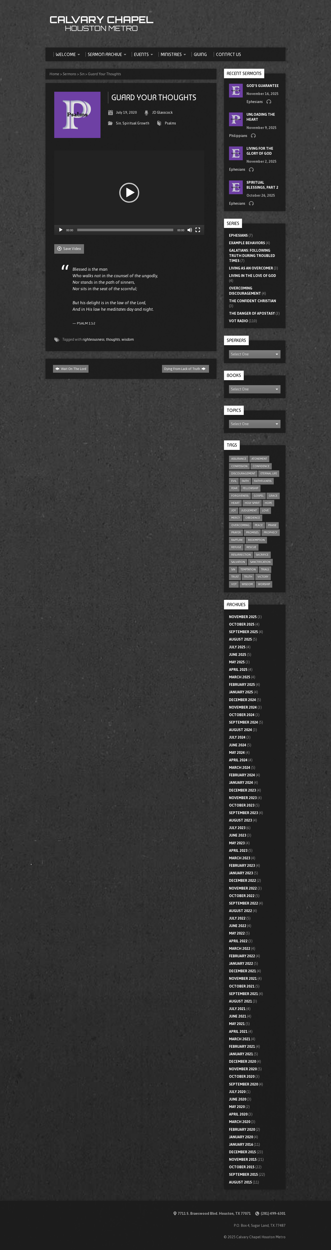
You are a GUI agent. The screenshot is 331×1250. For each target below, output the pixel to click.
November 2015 (243, 1160)
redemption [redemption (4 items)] (256, 539)
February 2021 (242, 1047)
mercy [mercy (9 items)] (235, 517)
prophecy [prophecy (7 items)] (271, 532)
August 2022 (240, 911)
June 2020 (237, 1099)
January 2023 (241, 873)
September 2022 (243, 903)
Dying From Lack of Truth (185, 369)
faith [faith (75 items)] (245, 480)
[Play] (60, 229)
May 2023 (237, 843)
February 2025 (242, 685)
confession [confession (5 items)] (239, 466)
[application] (129, 192)
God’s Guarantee (262, 86)
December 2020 (242, 1062)
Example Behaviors (247, 243)
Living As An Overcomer (251, 268)
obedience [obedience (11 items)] (252, 517)
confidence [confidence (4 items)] (261, 466)
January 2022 (241, 964)
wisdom (128, 339)
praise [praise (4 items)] (272, 525)
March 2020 (239, 1122)
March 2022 (239, 949)
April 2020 (238, 1114)
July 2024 (237, 737)
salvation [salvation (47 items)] (238, 561)
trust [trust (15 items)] (235, 576)
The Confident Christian (252, 301)
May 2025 (237, 662)
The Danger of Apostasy (252, 313)
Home (54, 74)
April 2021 (238, 1032)
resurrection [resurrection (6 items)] (241, 554)
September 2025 (243, 632)
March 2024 (239, 768)
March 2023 (239, 858)
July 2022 (237, 918)
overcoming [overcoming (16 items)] (240, 525)
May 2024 (237, 753)
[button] (129, 193)
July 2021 (237, 1009)
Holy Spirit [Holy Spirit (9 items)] (252, 502)
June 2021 (237, 1016)
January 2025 (241, 692)
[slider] (125, 230)
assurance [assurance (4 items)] (238, 458)
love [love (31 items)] (265, 510)
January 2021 (241, 1054)
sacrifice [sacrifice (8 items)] (262, 554)
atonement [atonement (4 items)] (259, 458)
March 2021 (239, 1039)
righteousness (93, 339)
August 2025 (240, 639)
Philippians (238, 136)
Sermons (69, 74)
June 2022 (237, 926)
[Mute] (189, 229)
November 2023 (243, 798)
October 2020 (241, 1077)
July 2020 (237, 1092)
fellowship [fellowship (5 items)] (250, 488)
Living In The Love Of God (252, 276)
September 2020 (243, 1084)
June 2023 (237, 835)
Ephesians (254, 102)
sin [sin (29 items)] (233, 569)
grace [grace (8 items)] (273, 495)
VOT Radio (238, 321)
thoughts (113, 339)
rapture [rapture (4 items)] (237, 539)
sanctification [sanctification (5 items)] (260, 561)
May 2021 (237, 1024)
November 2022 (243, 888)
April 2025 (238, 670)
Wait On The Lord (70, 369)
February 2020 (242, 1130)
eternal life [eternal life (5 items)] (268, 473)
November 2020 (243, 1069)
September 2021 (243, 994)
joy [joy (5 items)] (233, 510)
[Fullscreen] (197, 229)
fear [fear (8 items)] (234, 488)
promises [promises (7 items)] (252, 532)
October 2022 (241, 896)
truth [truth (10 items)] (248, 576)
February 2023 (242, 866)
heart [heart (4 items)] (235, 502)
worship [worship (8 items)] (264, 584)
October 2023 (241, 805)
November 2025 (243, 617)
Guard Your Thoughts (104, 74)
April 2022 (238, 941)
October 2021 (241, 986)
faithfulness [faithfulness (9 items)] (263, 480)
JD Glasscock (162, 112)
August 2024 (240, 730)
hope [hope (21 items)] (268, 502)
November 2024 (243, 707)
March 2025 (239, 677)
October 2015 (241, 1167)
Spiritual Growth (135, 123)
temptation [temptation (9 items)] (248, 569)
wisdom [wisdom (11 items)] (247, 584)
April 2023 (238, 851)
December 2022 (242, 881)
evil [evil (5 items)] (233, 480)
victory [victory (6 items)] (263, 576)
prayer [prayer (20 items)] (236, 532)
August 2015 (240, 1182)
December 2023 (242, 790)
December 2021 (242, 971)
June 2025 (237, 655)
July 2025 (237, 647)
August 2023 (240, 820)
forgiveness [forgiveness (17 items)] (239, 495)
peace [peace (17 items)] (259, 525)
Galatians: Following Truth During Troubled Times (252, 255)
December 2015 (242, 1152)
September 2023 (243, 813)
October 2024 (241, 715)
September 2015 (243, 1175)
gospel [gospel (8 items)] (259, 495)
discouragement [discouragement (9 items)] (243, 473)
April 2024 (238, 760)
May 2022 (237, 933)
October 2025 (241, 624)
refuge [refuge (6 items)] (236, 547)
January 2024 (241, 783)
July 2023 (237, 828)
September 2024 (243, 722)
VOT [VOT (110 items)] (233, 584)
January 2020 (241, 1137)
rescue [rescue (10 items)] (251, 547)
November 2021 (243, 979)
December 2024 (242, 700)
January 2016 (241, 1145)
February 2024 (242, 775)
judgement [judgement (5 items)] (249, 510)
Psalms (170, 123)
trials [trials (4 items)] (265, 569)
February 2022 (242, 956)
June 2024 (237, 745)
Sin (82, 74)
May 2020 (237, 1107)
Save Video (69, 248)
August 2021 (240, 1001)
